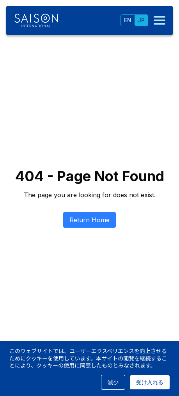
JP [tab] (141, 20)
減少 (113, 382)
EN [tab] (127, 20)
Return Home (89, 220)
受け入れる (149, 382)
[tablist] (134, 20)
